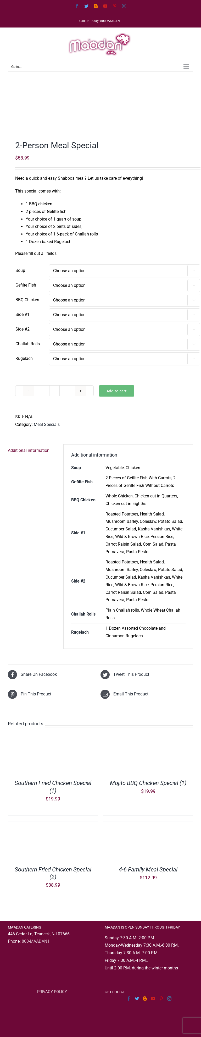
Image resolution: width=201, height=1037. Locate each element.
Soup (20, 270)
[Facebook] (129, 998)
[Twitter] (137, 998)
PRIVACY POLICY (52, 991)
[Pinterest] (161, 998)
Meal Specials (47, 424)
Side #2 (22, 329)
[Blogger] (145, 998)
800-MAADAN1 (35, 941)
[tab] (32, 450)
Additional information (28, 450)
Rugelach (24, 358)
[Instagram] (169, 998)
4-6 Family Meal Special (148, 869)
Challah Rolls (27, 343)
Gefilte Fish (25, 285)
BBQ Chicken (27, 299)
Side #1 (22, 314)
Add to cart (117, 390)
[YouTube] (153, 998)
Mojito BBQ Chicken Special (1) (148, 783)
